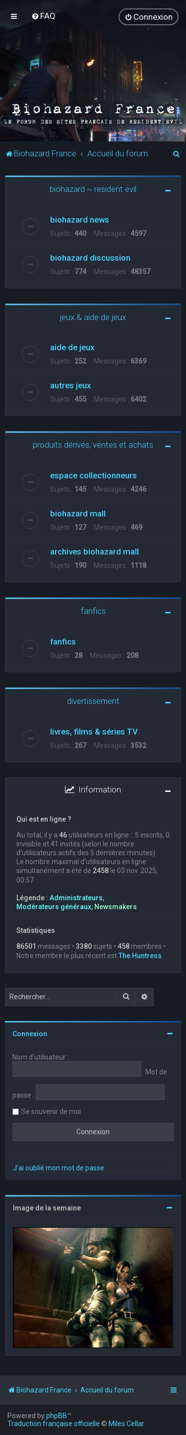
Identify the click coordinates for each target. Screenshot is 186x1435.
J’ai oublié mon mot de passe (58, 1166)
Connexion (29, 1032)
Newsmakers (115, 906)
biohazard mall (78, 512)
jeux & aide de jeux (93, 316)
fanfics (93, 610)
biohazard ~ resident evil (93, 188)
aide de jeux (72, 346)
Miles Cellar (126, 1424)
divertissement (93, 700)
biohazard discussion (90, 256)
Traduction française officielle (53, 1424)
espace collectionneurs (93, 474)
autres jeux (70, 384)
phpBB (56, 1416)
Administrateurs (76, 897)
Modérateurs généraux (53, 906)
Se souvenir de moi (51, 1110)
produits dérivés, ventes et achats (93, 444)
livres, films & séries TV (94, 731)
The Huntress (140, 954)
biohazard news (79, 218)
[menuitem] (43, 15)
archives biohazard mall (94, 550)
